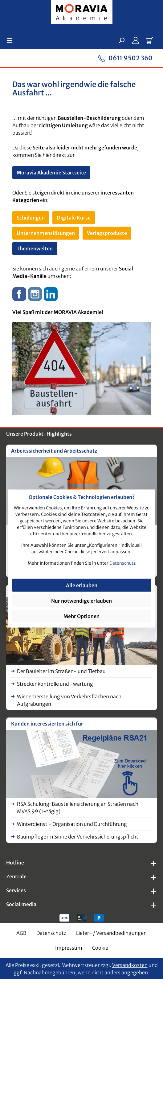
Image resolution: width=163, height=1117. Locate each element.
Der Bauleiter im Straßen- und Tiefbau (61, 671)
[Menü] (11, 40)
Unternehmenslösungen (46, 233)
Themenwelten (35, 248)
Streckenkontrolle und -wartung (55, 684)
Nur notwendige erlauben (81, 600)
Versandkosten (130, 965)
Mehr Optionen (81, 616)
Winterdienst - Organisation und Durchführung (72, 824)
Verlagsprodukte (107, 233)
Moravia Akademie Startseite (51, 172)
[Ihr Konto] (135, 40)
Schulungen (31, 218)
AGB (21, 933)
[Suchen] (121, 40)
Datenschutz (51, 933)
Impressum (68, 948)
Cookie (100, 948)
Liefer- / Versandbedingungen (111, 933)
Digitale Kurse (74, 218)
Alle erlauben (81, 585)
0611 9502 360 (125, 57)
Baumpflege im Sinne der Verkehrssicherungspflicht (77, 837)
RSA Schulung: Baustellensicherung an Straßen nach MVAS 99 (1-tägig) (77, 807)
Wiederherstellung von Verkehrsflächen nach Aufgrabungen (69, 700)
